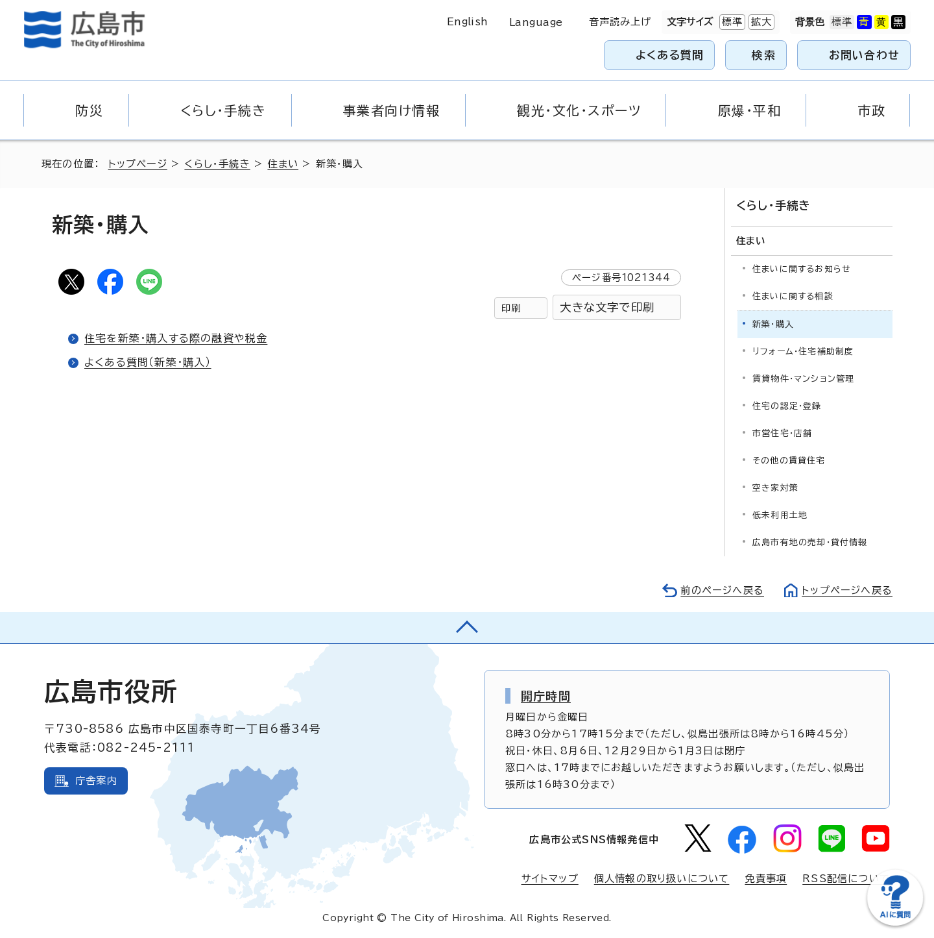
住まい (282, 164)
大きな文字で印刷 (607, 307)
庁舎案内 (96, 780)
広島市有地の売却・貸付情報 (810, 542)
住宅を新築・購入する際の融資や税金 (175, 338)
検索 (764, 54)
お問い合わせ (864, 54)
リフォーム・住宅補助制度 (803, 351)
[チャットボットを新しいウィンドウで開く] (895, 923)
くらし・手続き (217, 164)
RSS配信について (846, 878)
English (467, 22)
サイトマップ (550, 878)
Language (536, 22)
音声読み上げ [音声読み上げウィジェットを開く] (620, 22)
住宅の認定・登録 (787, 406)
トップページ (137, 164)
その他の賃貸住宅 (789, 460)
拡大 (760, 22)
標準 (731, 22)
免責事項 (766, 878)
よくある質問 (670, 54)
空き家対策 (775, 488)
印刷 (511, 308)
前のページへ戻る (722, 590)
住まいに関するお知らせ (801, 269)
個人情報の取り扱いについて (662, 878)
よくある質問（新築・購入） (147, 362)
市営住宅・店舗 (782, 433)
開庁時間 (546, 696)
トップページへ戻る (847, 590)
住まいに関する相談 (792, 296)
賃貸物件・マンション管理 (803, 379)
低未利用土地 (780, 515)
